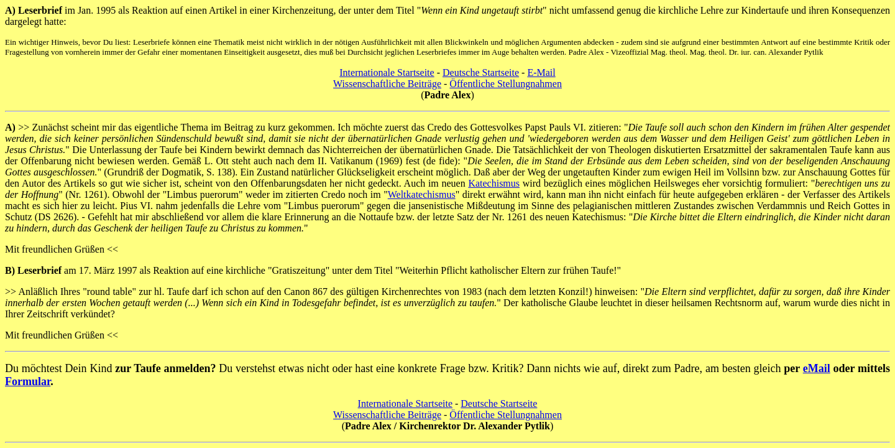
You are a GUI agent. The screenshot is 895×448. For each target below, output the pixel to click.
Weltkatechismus (422, 194)
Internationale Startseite (386, 72)
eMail (816, 368)
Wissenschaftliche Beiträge (387, 83)
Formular (27, 381)
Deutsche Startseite (481, 72)
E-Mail (541, 72)
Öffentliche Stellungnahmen (505, 83)
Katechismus (494, 183)
